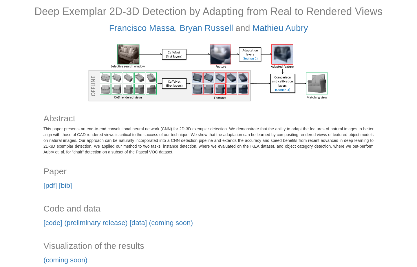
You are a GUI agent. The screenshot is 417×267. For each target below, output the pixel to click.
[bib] (65, 185)
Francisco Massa (142, 28)
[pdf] (50, 185)
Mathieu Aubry (280, 28)
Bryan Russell (206, 28)
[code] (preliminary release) (85, 223)
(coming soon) (65, 260)
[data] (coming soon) (161, 223)
